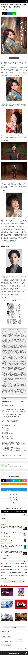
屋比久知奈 (22, 633)
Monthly (23, 561)
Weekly (14, 561)
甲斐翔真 (15, 633)
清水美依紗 (19, 639)
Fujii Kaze (3, 633)
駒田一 (10, 633)
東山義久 (9, 636)
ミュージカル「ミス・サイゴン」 (8, 639)
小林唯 (3, 636)
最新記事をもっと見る (17, 581)
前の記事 (3, 514)
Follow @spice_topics (14, 494)
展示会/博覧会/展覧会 (6, 645)
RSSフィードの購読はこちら (17, 484)
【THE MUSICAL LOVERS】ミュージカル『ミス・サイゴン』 (13, 642)
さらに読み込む (17, 627)
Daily (5, 561)
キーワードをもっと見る (22, 648)
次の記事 (24, 514)
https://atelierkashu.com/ (14, 420)
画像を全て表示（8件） (14, 57)
